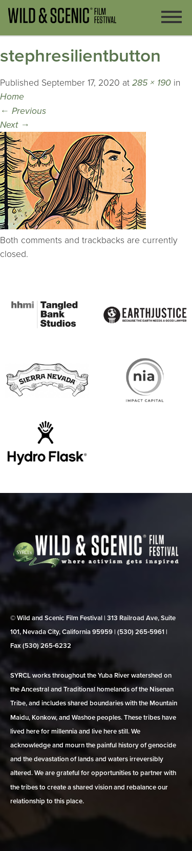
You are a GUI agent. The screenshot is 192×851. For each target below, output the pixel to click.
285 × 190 (151, 82)
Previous (23, 111)
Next (15, 125)
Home (12, 96)
